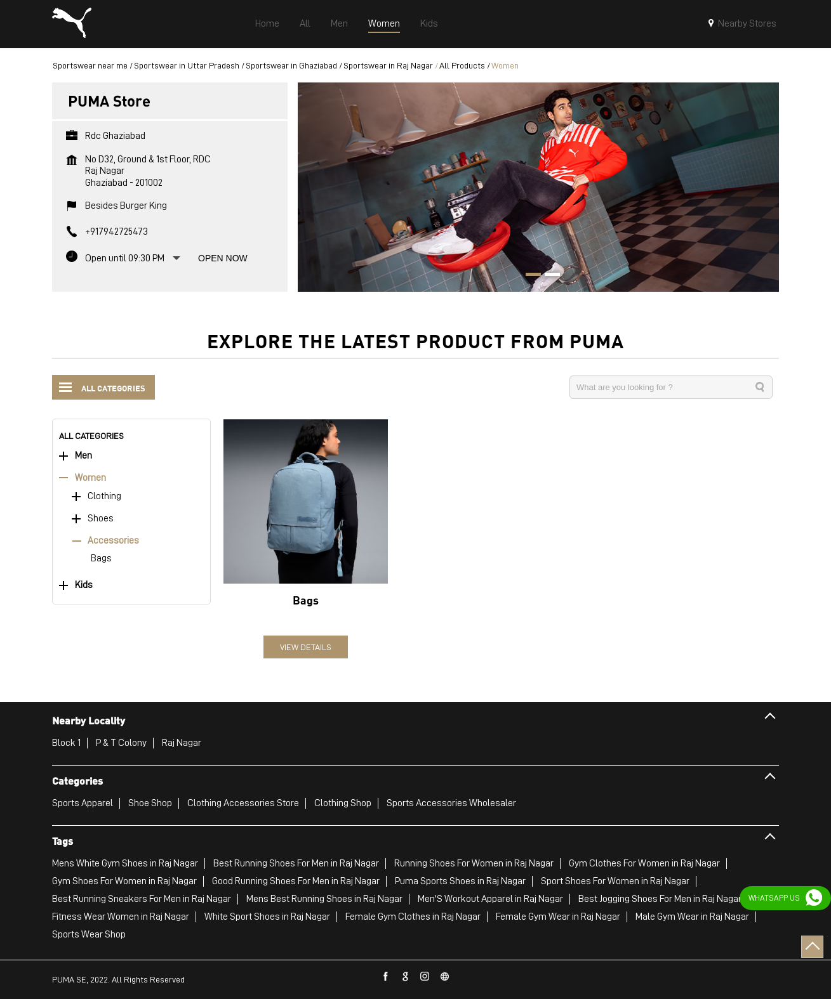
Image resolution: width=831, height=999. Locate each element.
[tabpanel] (538, 186)
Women (90, 478)
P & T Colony (121, 743)
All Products (462, 65)
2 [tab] (548, 276)
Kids (84, 585)
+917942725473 (116, 231)
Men (83, 455)
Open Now (223, 258)
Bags (101, 558)
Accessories (113, 540)
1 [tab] (529, 276)
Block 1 (66, 743)
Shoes (101, 518)
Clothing (104, 496)
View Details (305, 647)
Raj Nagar (181, 743)
